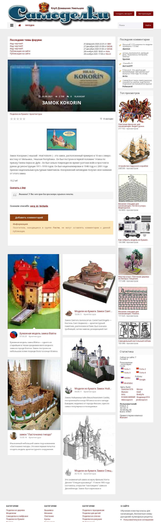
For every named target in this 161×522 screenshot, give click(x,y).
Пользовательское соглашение (138, 519)
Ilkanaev (124, 417)
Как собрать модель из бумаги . (133, 240)
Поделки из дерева (15, 510)
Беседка (29, 25)
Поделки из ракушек (92, 519)
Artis (108, 51)
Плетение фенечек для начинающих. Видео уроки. (131, 125)
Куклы (47, 519)
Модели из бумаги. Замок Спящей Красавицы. (94, 470)
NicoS (108, 54)
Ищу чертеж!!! (16, 43)
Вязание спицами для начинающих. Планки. (128, 313)
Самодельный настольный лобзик (134, 341)
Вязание (48, 513)
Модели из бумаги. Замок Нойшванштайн (94, 388)
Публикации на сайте (20, 51)
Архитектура (36, 114)
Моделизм (11, 513)
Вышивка (48, 510)
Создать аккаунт (124, 13)
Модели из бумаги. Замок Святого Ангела (94, 311)
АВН (109, 43)
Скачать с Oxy (18, 187)
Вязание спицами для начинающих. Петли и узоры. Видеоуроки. (132, 206)
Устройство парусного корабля (133, 166)
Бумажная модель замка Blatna (38, 333)
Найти (148, 25)
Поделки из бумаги (19, 114)
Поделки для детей (91, 513)
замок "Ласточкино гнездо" (36, 434)
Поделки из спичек (91, 516)
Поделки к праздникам (93, 510)
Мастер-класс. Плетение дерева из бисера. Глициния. (133, 278)
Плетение (49, 516)
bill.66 (109, 46)
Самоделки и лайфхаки (17, 516)
